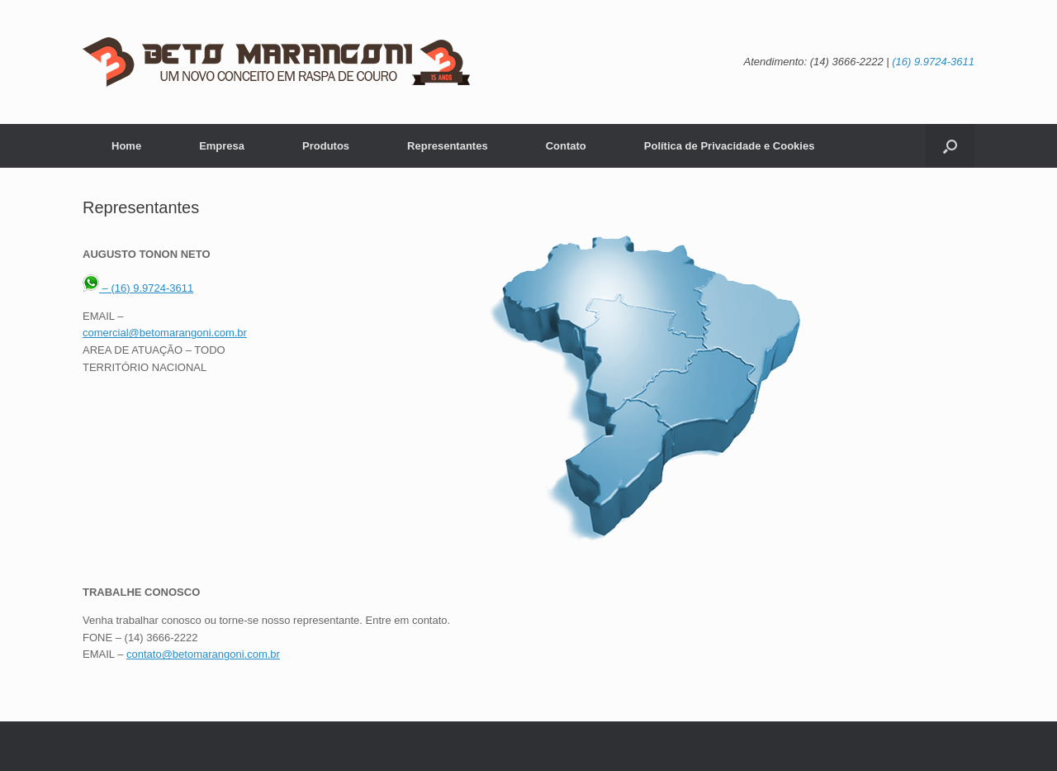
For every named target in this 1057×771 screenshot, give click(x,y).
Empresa (221, 146)
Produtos (325, 146)
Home (126, 146)
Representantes (447, 146)
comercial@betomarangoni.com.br (165, 332)
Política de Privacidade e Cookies (729, 146)
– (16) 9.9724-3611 (138, 288)
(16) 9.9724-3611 (933, 61)
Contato (566, 146)
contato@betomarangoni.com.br (203, 654)
